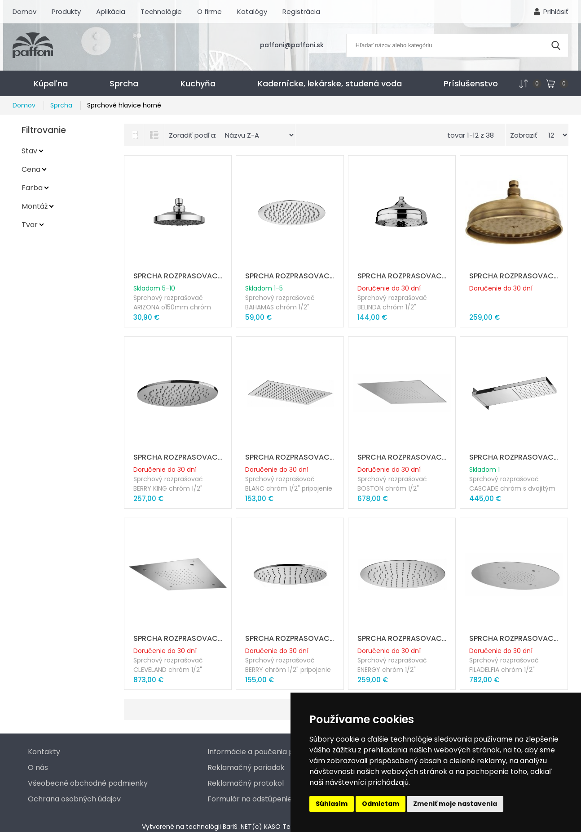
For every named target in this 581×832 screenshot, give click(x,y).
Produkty (66, 11)
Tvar (30, 224)
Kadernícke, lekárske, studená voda (330, 83)
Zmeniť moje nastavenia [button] (455, 803)
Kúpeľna (51, 83)
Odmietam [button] (380, 803)
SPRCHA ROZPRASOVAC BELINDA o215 (402, 276)
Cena (31, 169)
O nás (38, 767)
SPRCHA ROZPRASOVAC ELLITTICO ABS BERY (290, 638)
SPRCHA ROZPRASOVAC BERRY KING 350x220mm (178, 457)
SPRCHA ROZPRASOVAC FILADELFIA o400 (514, 638)
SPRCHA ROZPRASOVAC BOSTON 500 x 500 (402, 457)
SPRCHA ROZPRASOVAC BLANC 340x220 (290, 457)
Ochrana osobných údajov (74, 799)
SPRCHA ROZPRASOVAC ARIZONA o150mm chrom (178, 276)
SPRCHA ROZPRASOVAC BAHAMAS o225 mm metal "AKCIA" (290, 276)
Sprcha (124, 83)
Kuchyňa (198, 83)
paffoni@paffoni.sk (292, 44)
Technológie (161, 11)
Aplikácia (110, 11)
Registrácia (301, 11)
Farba (32, 188)
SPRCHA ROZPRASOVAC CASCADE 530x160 (514, 457)
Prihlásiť (555, 11)
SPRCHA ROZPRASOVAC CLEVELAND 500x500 (178, 638)
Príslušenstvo (471, 83)
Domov (24, 11)
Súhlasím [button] (332, 803)
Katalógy (252, 11)
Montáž (35, 206)
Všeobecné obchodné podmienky (88, 783)
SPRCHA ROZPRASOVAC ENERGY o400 (402, 638)
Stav (29, 151)
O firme (209, 11)
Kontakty (44, 752)
